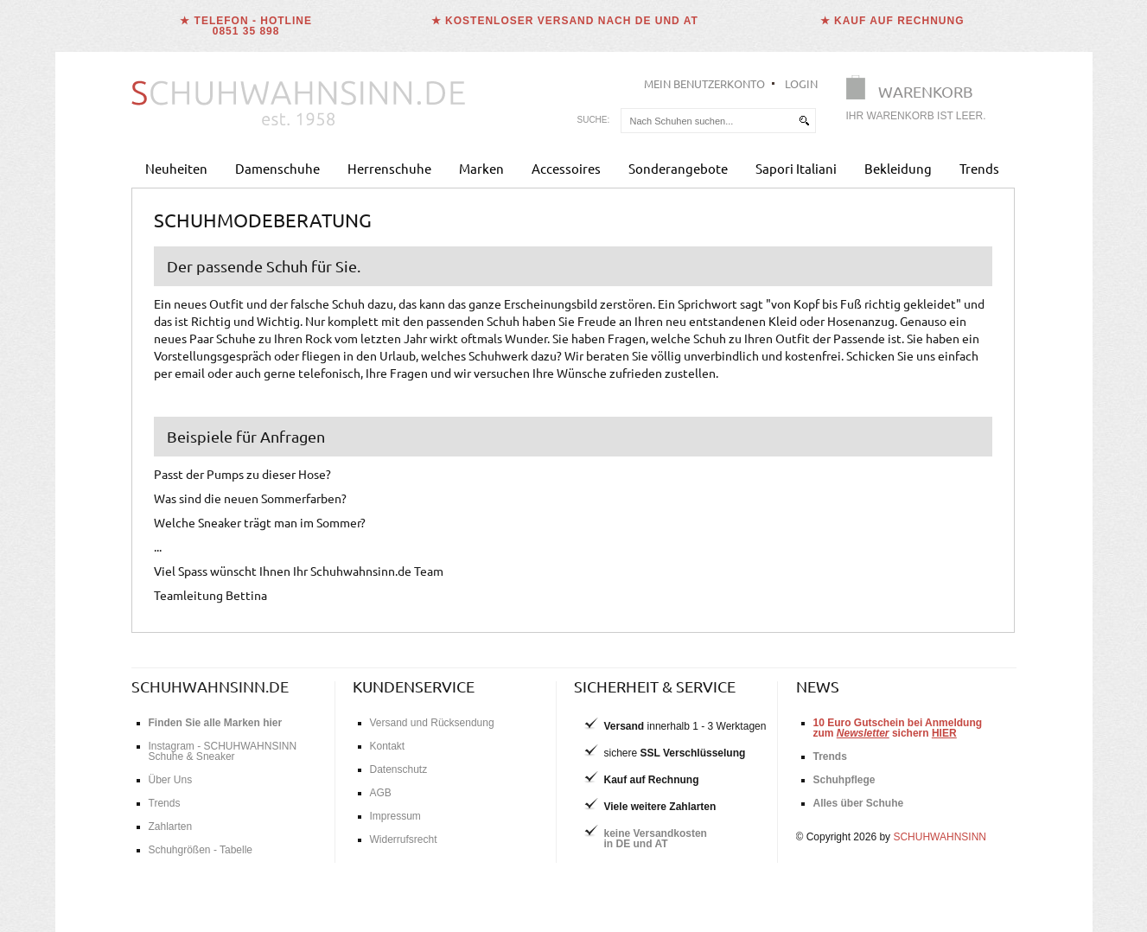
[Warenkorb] (921, 101)
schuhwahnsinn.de (210, 686)
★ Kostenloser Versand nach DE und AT (564, 21)
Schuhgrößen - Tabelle (201, 850)
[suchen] (804, 120)
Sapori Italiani (796, 168)
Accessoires (566, 168)
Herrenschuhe (389, 168)
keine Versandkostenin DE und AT (655, 838)
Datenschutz (399, 769)
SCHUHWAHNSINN (939, 837)
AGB (381, 793)
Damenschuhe (277, 168)
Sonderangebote (678, 168)
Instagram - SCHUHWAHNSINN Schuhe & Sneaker (223, 751)
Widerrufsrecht (403, 839)
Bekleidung (898, 168)
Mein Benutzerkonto (704, 83)
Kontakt (387, 746)
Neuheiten (176, 168)
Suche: (593, 119)
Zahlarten (171, 826)
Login (801, 83)
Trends (979, 168)
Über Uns (171, 780)
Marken (481, 168)
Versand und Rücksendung (432, 723)
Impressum (395, 816)
